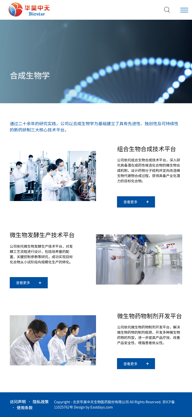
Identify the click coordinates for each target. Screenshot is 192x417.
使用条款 (25, 408)
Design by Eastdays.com (93, 407)
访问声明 (18, 402)
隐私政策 (41, 402)
